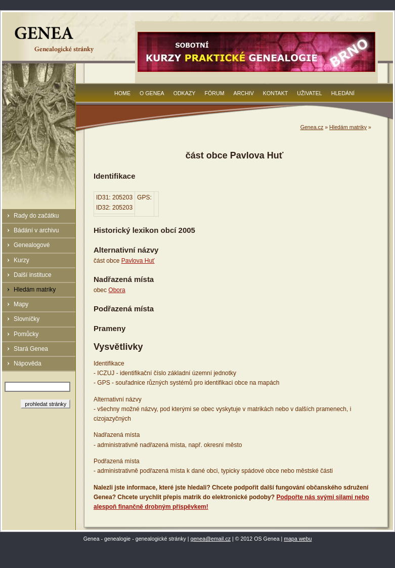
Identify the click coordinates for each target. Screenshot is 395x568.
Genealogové (32, 245)
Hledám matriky (35, 289)
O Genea (152, 93)
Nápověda (27, 363)
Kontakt (275, 93)
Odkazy (184, 93)
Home (122, 93)
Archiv (244, 93)
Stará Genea (31, 348)
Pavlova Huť (138, 260)
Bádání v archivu (36, 230)
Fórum (214, 93)
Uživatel (309, 93)
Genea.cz (312, 127)
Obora (116, 290)
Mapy (21, 304)
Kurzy (21, 260)
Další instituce (33, 274)
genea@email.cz (211, 539)
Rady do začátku (36, 215)
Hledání (343, 93)
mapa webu (298, 539)
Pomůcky (26, 334)
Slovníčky (26, 318)
